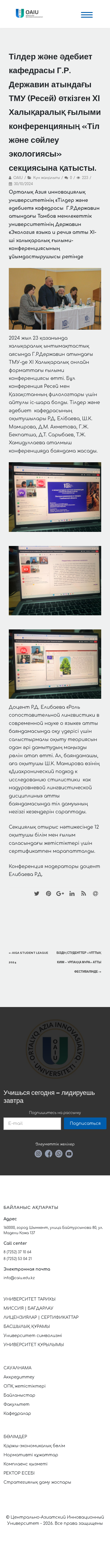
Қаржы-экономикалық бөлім (34, 1446)
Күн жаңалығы (46, 178)
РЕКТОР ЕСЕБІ (19, 1473)
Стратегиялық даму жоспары (37, 1482)
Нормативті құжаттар (31, 1455)
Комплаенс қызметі (26, 1464)
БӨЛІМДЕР (15, 1437)
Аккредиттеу (19, 1377)
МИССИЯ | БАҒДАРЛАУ (28, 1308)
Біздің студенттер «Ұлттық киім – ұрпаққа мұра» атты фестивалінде (79, 962)
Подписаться (85, 1123)
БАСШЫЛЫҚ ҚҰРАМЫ (27, 1326)
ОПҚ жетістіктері (25, 1386)
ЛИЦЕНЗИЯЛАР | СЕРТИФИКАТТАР (41, 1317)
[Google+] (60, 893)
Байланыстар (19, 1395)
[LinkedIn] (72, 893)
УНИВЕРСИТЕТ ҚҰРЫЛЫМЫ (34, 1345)
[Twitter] (37, 893)
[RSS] (83, 893)
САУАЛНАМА (17, 1368)
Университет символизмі (33, 1335)
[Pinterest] (48, 893)
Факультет (17, 1404)
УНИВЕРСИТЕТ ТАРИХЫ (29, 1299)
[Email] (95, 893)
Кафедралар (17, 1413)
